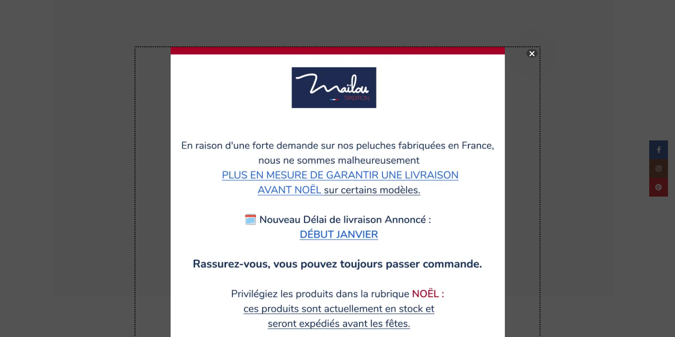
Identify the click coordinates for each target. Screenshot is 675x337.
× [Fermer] (532, 53)
